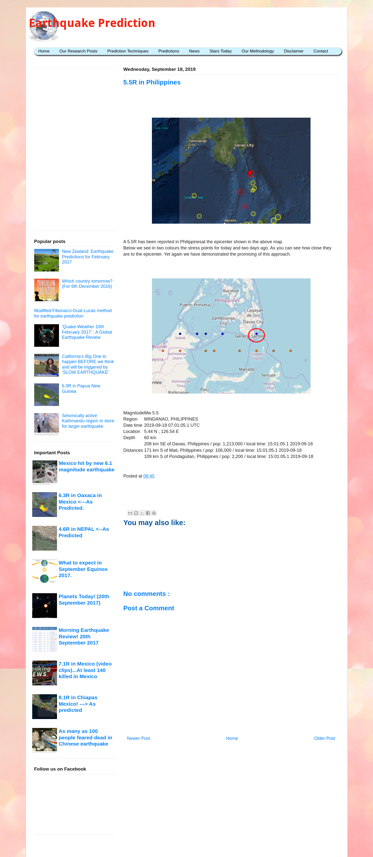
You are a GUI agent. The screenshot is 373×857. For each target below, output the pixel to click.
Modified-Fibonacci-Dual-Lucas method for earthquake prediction (73, 313)
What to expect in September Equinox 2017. (83, 569)
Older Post (324, 738)
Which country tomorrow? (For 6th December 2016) (87, 284)
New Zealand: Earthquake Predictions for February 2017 (88, 257)
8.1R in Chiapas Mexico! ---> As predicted (78, 704)
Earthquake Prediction (92, 23)
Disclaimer (293, 51)
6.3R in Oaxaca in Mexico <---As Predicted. (80, 501)
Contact (321, 51)
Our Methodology (258, 51)
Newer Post (138, 738)
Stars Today (221, 51)
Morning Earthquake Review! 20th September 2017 (84, 636)
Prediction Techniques (127, 51)
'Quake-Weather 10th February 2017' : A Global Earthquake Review (87, 332)
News (194, 51)
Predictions (168, 51)
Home (44, 51)
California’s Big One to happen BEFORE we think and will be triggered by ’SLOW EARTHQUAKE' (88, 364)
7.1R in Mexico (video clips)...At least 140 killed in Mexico (85, 670)
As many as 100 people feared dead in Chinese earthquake (85, 737)
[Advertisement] (71, 151)
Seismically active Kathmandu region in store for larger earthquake (88, 421)
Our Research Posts (78, 51)
